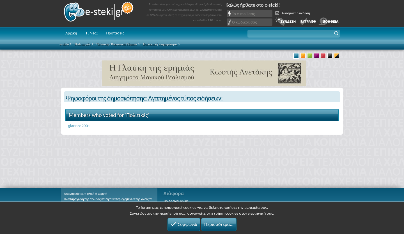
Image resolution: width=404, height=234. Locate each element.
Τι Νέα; (92, 33)
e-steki (99, 13)
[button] (294, 33)
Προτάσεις (115, 33)
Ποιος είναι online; (176, 201)
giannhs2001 (79, 125)
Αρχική (71, 33)
